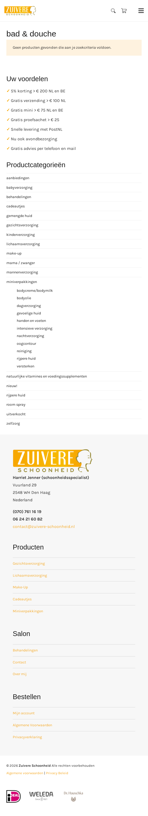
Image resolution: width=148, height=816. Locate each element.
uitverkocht (16, 414)
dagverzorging (29, 306)
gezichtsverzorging (22, 225)
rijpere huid (26, 358)
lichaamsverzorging (23, 244)
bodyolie (24, 298)
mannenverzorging (22, 272)
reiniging (24, 351)
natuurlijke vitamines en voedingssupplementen (46, 376)
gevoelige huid (29, 313)
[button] (113, 10)
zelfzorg (13, 423)
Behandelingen (25, 650)
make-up (14, 253)
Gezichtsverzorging (29, 563)
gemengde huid (19, 216)
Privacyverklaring (27, 737)
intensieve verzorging (34, 328)
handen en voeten (31, 320)
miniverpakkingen (21, 282)
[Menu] (141, 10)
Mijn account (24, 713)
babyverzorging (19, 187)
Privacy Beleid (57, 773)
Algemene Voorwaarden (32, 725)
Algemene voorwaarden (24, 773)
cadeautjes (15, 206)
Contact (19, 662)
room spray (16, 404)
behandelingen (18, 197)
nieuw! (11, 386)
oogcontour (26, 343)
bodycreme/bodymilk (35, 290)
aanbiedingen (17, 178)
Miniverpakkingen (28, 611)
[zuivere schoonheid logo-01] (20, 10)
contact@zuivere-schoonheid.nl (44, 526)
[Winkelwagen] (124, 10)
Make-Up (20, 587)
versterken (25, 366)
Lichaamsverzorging (30, 575)
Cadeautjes (22, 599)
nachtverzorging (30, 336)
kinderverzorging (20, 234)
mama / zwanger (20, 263)
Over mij (20, 674)
